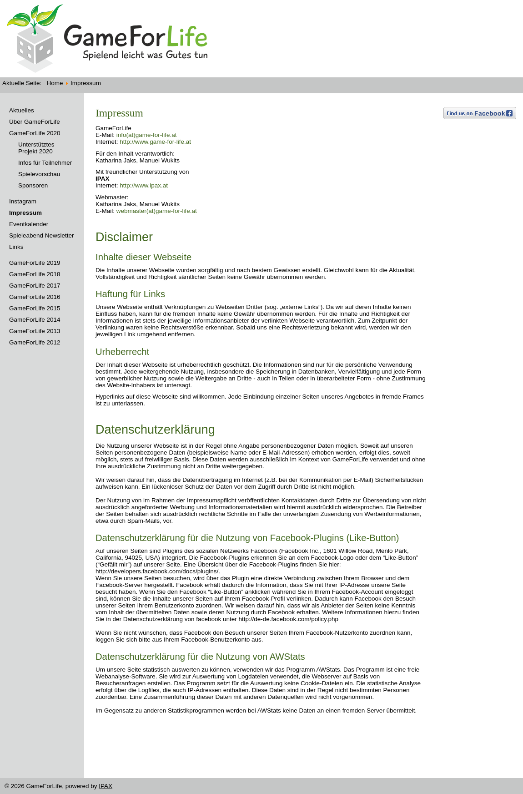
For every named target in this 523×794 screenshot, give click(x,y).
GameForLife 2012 (34, 342)
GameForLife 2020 (34, 133)
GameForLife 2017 (34, 285)
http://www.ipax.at (144, 185)
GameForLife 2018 (34, 274)
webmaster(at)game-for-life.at (156, 210)
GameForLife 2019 (34, 262)
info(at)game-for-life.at (146, 134)
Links (16, 246)
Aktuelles (21, 110)
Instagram (22, 201)
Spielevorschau (39, 174)
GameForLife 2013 (34, 331)
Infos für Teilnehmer (45, 162)
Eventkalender (28, 224)
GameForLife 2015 (34, 308)
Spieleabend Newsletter (41, 235)
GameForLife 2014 (34, 319)
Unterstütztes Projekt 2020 (36, 148)
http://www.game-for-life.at (155, 141)
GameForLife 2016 (34, 296)
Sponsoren (33, 185)
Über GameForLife (34, 121)
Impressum (25, 212)
